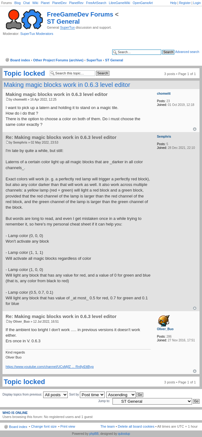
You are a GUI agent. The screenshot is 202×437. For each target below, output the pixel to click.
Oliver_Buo (21, 321)
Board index (20, 60)
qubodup (124, 433)
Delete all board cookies (136, 426)
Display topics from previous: (35, 394)
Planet (45, 3)
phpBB (94, 433)
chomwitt (20, 99)
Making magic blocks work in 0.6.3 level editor (67, 84)
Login (197, 3)
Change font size (44, 426)
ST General (63, 21)
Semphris (20, 142)
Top (194, 129)
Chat (26, 3)
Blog (17, 3)
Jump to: (104, 401)
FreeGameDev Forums (80, 14)
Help (173, 3)
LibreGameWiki (119, 3)
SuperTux (67, 27)
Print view (67, 426)
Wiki (35, 3)
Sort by (86, 394)
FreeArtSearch (96, 3)
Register (185, 3)
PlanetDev (59, 3)
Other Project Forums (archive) (58, 60)
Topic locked (24, 73)
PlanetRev (76, 3)
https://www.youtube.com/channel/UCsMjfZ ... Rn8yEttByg (50, 366)
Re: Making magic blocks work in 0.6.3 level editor (61, 137)
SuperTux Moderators (36, 34)
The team (107, 426)
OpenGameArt (143, 3)
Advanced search (187, 52)
